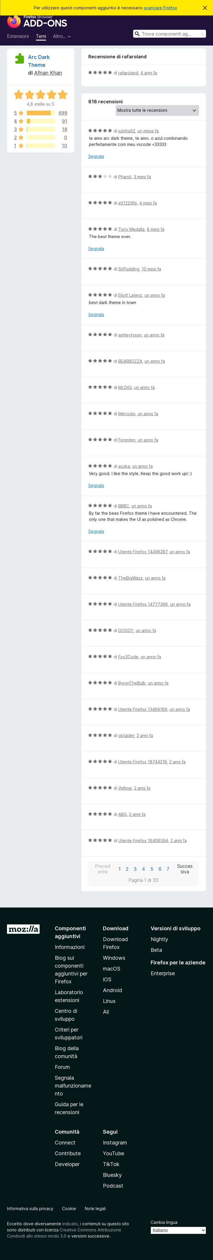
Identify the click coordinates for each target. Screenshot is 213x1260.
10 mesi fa (151, 268)
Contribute (68, 1153)
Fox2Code (128, 656)
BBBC (123, 505)
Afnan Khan (48, 73)
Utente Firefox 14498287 (142, 551)
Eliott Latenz (130, 295)
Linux (109, 1001)
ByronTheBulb (132, 682)
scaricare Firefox (160, 7)
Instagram (115, 1142)
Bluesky (112, 1175)
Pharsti (124, 176)
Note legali (95, 1208)
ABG (122, 814)
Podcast (113, 1186)
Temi (41, 36)
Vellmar (125, 788)
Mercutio (126, 413)
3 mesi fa (142, 176)
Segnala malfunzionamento (73, 1086)
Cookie (69, 1208)
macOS (111, 969)
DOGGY (125, 630)
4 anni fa (148, 72)
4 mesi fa (148, 202)
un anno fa (155, 295)
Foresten (126, 439)
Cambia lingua (164, 1222)
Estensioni (18, 36)
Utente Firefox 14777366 (143, 604)
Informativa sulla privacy (30, 1208)
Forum (62, 1067)
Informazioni (70, 947)
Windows (114, 958)
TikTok (111, 1164)
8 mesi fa (155, 229)
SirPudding (128, 268)
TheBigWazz (130, 577)
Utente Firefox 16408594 (143, 840)
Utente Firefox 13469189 (142, 709)
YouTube (113, 1153)
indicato (70, 1223)
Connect (65, 1142)
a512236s (127, 202)
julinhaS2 (126, 130)
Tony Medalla (131, 229)
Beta (156, 950)
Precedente (102, 869)
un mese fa (148, 130)
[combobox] (169, 34)
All (106, 1012)
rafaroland (128, 72)
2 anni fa (145, 735)
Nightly (159, 939)
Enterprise (163, 973)
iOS (107, 979)
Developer (67, 1164)
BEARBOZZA (130, 361)
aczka (124, 466)
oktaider (126, 735)
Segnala (96, 156)
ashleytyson (130, 334)
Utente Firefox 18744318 (142, 761)
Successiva (185, 869)
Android (112, 990)
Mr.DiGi (125, 387)
